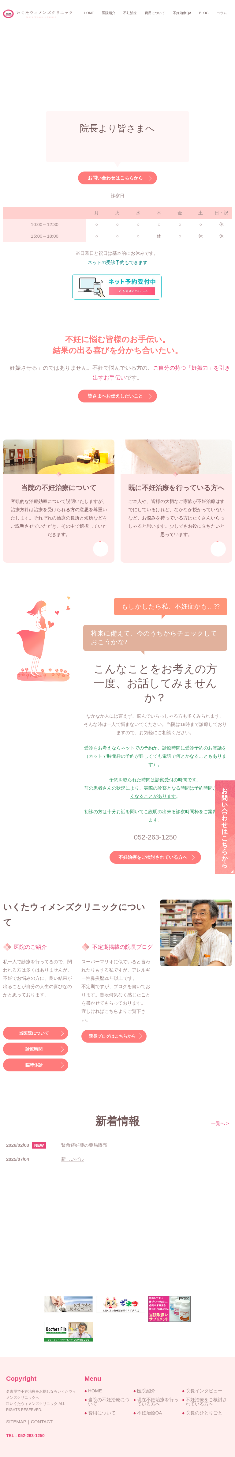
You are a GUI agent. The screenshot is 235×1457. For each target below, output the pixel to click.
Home (89, 13)
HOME (95, 1389)
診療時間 (33, 1047)
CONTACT (42, 1420)
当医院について (33, 1031)
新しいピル (72, 1158)
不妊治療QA (182, 13)
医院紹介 (146, 1389)
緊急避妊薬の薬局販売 (84, 1143)
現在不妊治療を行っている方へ (157, 1400)
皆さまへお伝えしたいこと (115, 396)
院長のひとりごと (204, 1411)
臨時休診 (33, 1063)
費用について (155, 13)
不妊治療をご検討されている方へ (152, 855)
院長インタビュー (204, 1389)
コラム (222, 13)
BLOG (204, 13)
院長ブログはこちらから (111, 1034)
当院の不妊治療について (108, 1400)
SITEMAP (16, 1420)
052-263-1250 (31, 1434)
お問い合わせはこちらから (115, 178)
